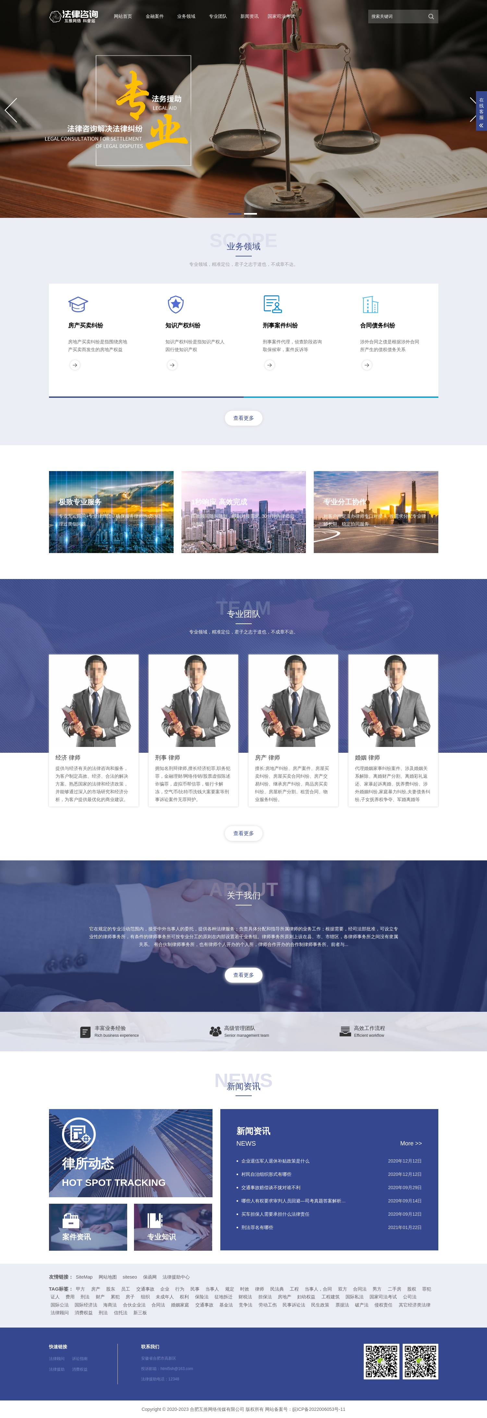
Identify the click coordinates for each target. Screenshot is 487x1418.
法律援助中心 (176, 1277)
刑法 (85, 1296)
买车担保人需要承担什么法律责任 (275, 1214)
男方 (377, 1289)
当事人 (212, 1289)
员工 (125, 1289)
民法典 (277, 1289)
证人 (55, 1296)
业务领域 (186, 16)
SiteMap (84, 1277)
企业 (164, 1289)
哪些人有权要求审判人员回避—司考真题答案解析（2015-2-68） (295, 1200)
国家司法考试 (281, 16)
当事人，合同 (318, 1289)
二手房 (394, 1289)
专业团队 (218, 16)
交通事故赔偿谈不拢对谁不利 (270, 1187)
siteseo (130, 1277)
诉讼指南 (80, 1358)
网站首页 (123, 16)
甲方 (80, 1289)
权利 (184, 1296)
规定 (229, 1289)
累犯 (115, 1296)
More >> (411, 1143)
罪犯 (426, 1289)
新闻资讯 (249, 16)
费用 (70, 1296)
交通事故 (145, 1289)
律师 (259, 1289)
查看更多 (243, 418)
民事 (195, 1289)
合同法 (360, 1289)
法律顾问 (57, 1358)
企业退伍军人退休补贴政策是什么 (275, 1161)
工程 (294, 1289)
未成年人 (165, 1296)
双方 (342, 1289)
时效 (244, 1289)
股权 (411, 1289)
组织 (145, 1296)
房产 (95, 1289)
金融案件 (155, 16)
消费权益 (80, 1369)
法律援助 (57, 1369)
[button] (234, 214)
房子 (130, 1296)
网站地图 (108, 1277)
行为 (179, 1289)
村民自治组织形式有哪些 (266, 1174)
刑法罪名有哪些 (257, 1227)
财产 (100, 1296)
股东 (110, 1289)
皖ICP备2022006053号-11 (318, 1409)
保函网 (150, 1277)
